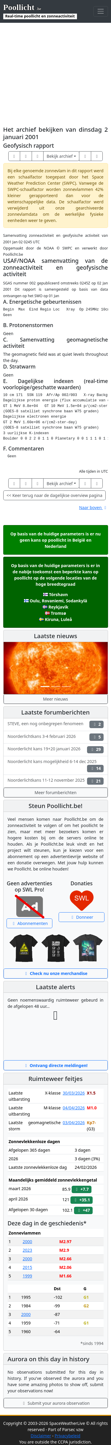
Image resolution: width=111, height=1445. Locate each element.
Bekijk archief (60, 156)
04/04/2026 (74, 1108)
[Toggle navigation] (100, 11)
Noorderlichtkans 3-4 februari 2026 (56, 737)
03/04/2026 (74, 1122)
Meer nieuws (55, 699)
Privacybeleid (67, 1435)
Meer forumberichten (56, 792)
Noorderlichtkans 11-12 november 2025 (56, 781)
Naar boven (93, 507)
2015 (27, 1267)
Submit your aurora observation (55, 1403)
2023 (27, 1250)
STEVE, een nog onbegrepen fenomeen (56, 724)
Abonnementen (29, 923)
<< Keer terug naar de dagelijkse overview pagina (54, 495)
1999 (27, 1276)
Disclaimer (41, 1435)
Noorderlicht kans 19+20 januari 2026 (56, 749)
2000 (27, 1241)
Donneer (81, 917)
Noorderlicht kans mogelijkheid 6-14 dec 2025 (56, 765)
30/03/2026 (74, 1093)
